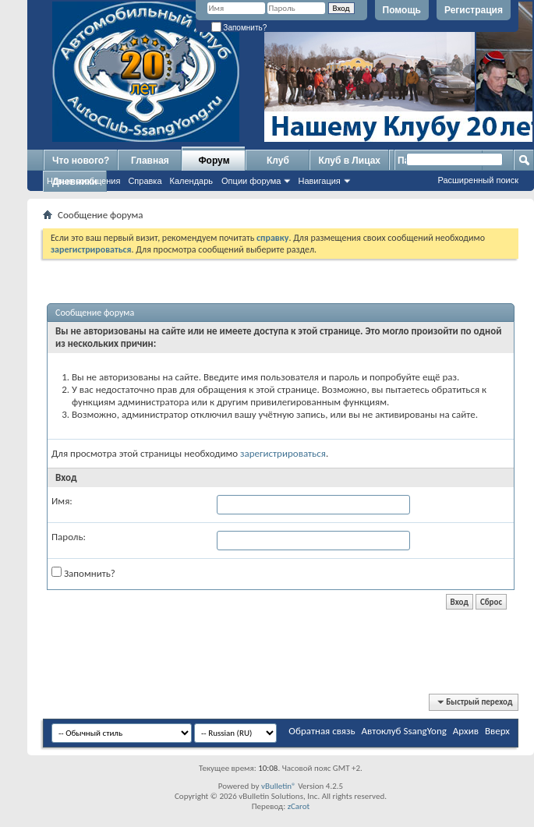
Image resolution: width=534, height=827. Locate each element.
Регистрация (473, 10)
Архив (466, 731)
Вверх (497, 731)
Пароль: (68, 536)
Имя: (61, 501)
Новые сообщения (83, 181)
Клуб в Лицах (349, 160)
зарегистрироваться (283, 453)
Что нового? (80, 160)
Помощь (402, 10)
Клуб (278, 160)
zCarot (299, 806)
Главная (150, 160)
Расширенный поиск (477, 180)
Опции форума (251, 181)
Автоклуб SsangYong (404, 731)
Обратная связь (321, 731)
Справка (144, 181)
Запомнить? (239, 27)
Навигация (319, 181)
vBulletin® (278, 786)
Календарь (192, 181)
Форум (213, 160)
